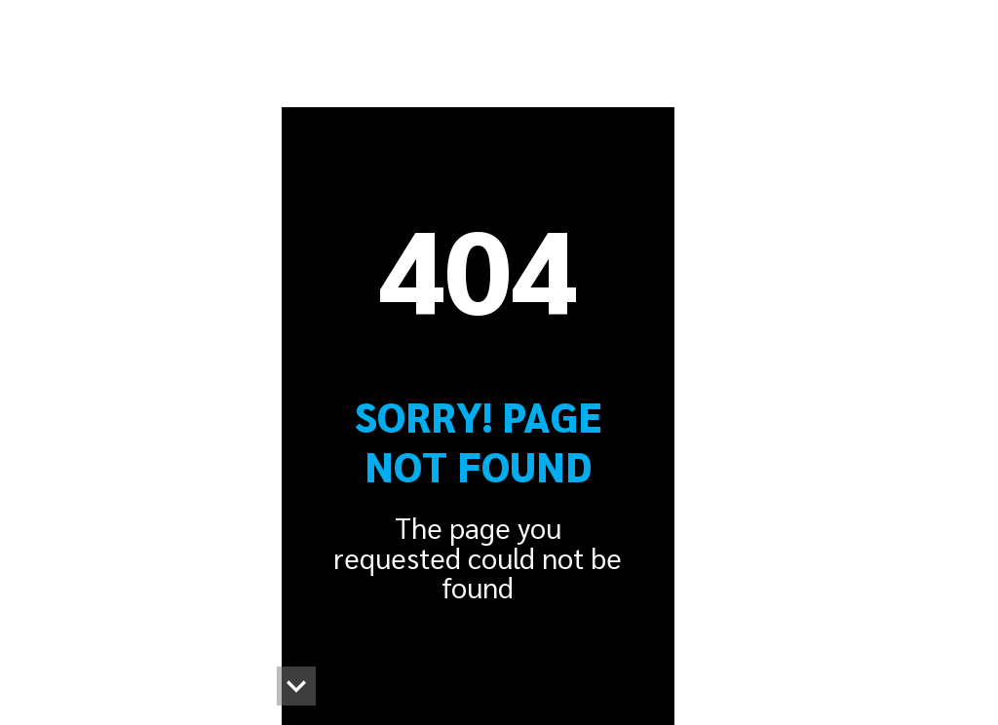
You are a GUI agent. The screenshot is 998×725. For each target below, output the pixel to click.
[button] (296, 686)
